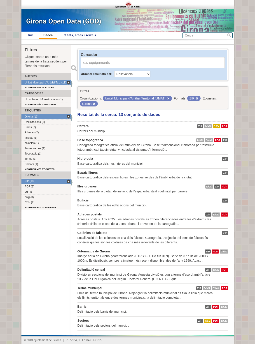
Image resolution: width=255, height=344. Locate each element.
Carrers (83, 126)
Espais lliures (87, 172)
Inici (31, 35)
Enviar (74, 68)
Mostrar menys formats (40, 207)
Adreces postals (89, 214)
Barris (82, 306)
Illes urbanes (87, 186)
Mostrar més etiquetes (40, 169)
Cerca (229, 35)
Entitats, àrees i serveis (79, 35)
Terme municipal (89, 288)
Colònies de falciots (92, 233)
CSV (216, 126)
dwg (209, 140)
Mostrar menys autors (39, 87)
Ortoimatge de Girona (93, 251)
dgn (208, 126)
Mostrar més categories (40, 104)
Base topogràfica (90, 140)
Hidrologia (85, 158)
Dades (48, 35)
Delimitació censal (91, 269)
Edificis (83, 200)
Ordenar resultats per (96, 74)
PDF (224, 126)
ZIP (200, 126)
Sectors (83, 320)
